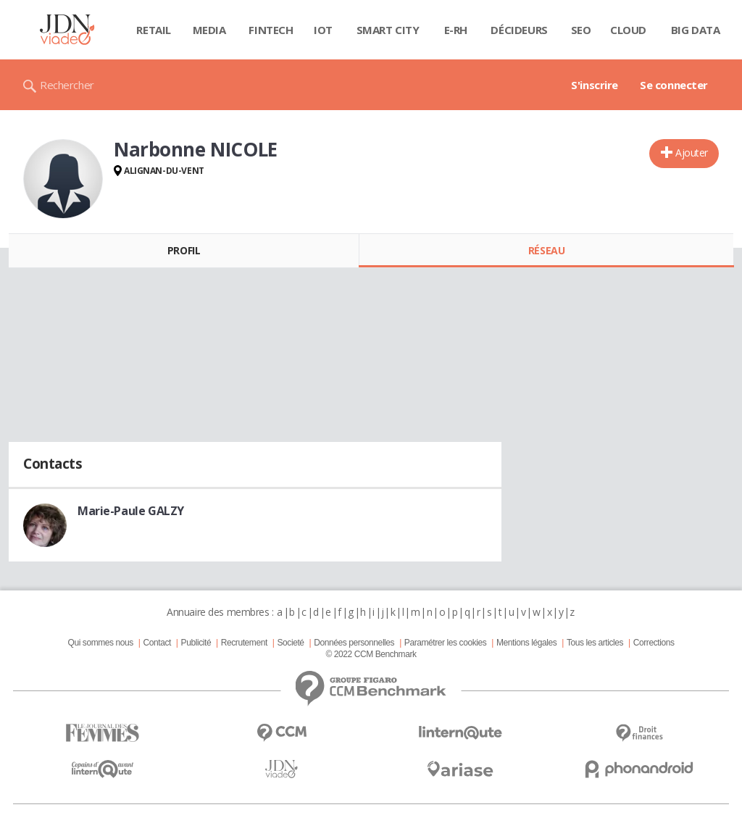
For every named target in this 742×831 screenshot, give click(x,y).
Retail (153, 29)
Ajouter (691, 152)
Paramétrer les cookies (445, 643)
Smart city (388, 29)
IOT (323, 29)
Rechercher (67, 85)
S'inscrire (594, 85)
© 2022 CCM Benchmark (370, 654)
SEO (581, 29)
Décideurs (519, 29)
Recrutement (244, 643)
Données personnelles (354, 643)
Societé (290, 643)
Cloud (628, 29)
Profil (183, 250)
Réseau (546, 250)
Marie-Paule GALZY (131, 511)
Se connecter (674, 85)
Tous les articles (595, 643)
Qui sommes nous (100, 643)
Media (209, 29)
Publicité (196, 643)
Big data (695, 29)
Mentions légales (526, 643)
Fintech (271, 29)
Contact (157, 643)
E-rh (455, 29)
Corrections (654, 643)
